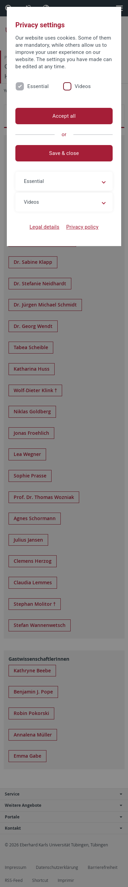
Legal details (44, 227)
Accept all (63, 116)
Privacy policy (82, 227)
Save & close (64, 153)
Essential (38, 86)
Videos (83, 86)
